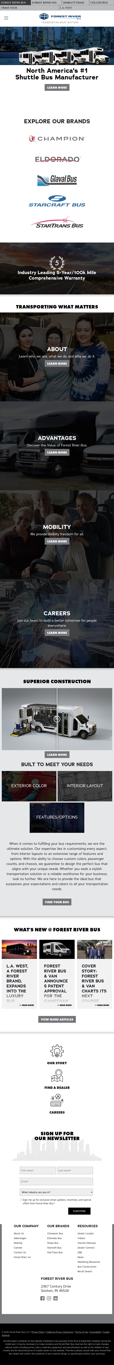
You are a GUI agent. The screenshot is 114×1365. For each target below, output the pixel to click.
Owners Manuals (87, 1242)
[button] (5, 18)
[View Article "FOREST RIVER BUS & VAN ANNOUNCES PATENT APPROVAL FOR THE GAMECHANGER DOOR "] (57, 949)
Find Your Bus (57, 902)
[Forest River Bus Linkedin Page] (55, 1298)
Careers (18, 1247)
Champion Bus (55, 1233)
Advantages (20, 1238)
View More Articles (57, 1019)
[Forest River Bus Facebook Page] (42, 1298)
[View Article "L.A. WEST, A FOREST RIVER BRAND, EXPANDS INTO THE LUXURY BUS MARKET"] (19, 949)
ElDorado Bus (54, 1238)
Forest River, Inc (22, 1257)
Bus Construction (87, 1266)
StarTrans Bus (55, 1252)
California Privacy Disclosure (59, 1332)
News (81, 1257)
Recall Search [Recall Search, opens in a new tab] (85, 1271)
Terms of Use (81, 1332)
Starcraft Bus (54, 1247)
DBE (80, 1252)
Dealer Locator (86, 1233)
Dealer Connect (86, 1247)
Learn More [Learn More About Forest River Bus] (58, 87)
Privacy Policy (38, 1332)
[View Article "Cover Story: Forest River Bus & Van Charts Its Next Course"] (94, 949)
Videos (81, 1238)
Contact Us (20, 1252)
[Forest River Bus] (15, 2)
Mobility (18, 1242)
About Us (19, 1233)
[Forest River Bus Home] (60, 18)
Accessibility (95, 1332)
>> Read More (27, 1005)
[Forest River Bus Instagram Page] (49, 1298)
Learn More (58, 754)
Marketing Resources (89, 1261)
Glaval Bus (52, 1242)
